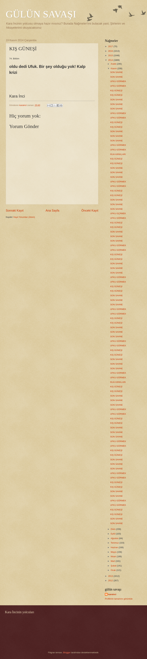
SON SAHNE (116, 72)
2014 (110, 60)
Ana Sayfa (52, 210)
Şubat (114, 565)
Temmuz (115, 543)
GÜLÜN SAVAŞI (41, 14)
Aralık (114, 64)
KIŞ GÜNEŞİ (116, 90)
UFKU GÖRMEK (118, 81)
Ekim (113, 529)
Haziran (115, 547)
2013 (110, 576)
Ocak (113, 570)
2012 (110, 580)
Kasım (114, 68)
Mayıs (114, 552)
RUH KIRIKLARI (118, 154)
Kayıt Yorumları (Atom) (24, 217)
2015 (110, 55)
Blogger (66, 652)
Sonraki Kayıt (14, 210)
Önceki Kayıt (89, 210)
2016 (110, 51)
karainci (112, 594)
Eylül (113, 533)
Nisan (114, 556)
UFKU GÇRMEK (118, 213)
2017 (110, 46)
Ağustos (115, 538)
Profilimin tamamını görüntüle (118, 599)
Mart (113, 561)
